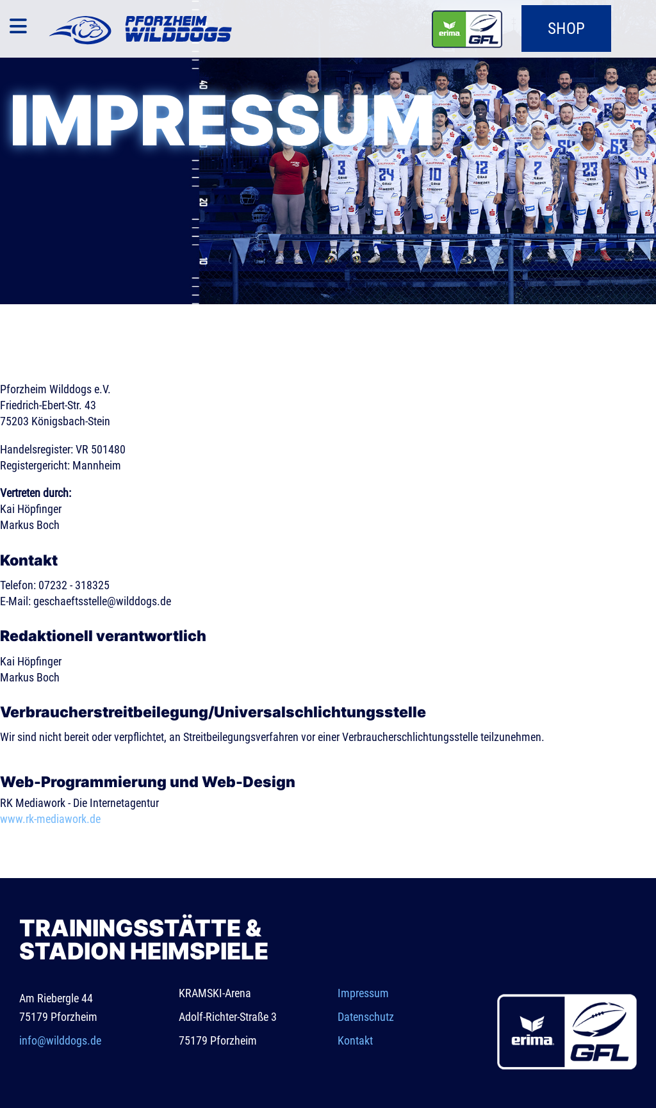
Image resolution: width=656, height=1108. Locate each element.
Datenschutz (366, 1016)
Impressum (363, 993)
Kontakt (355, 1040)
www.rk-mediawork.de (50, 819)
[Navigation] (18, 29)
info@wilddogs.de (60, 1040)
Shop (566, 28)
